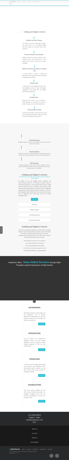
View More (34, 199)
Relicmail (18, 453)
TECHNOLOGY (43, 449)
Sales (38, 417)
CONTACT (50, 449)
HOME (23, 449)
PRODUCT (28, 449)
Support (32, 417)
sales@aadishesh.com (34, 420)
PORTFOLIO (35, 449)
